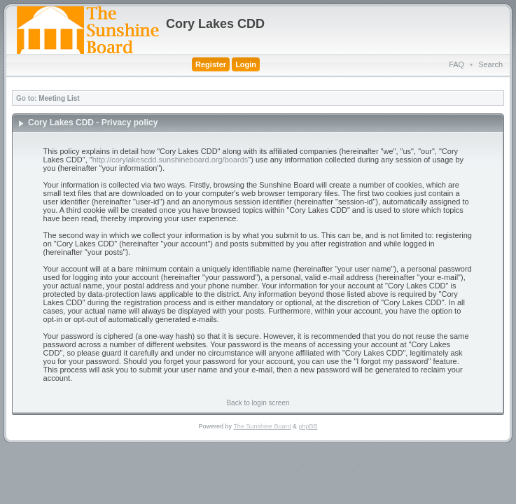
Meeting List (59, 98)
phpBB (307, 426)
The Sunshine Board (262, 426)
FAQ (456, 64)
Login (245, 64)
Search (490, 64)
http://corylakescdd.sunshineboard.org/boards (170, 159)
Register (210, 64)
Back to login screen (257, 403)
